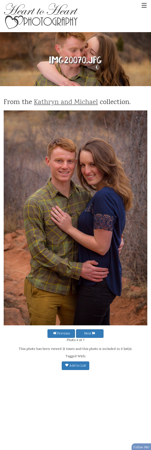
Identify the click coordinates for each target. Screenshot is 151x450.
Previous (61, 333)
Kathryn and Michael (66, 102)
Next (90, 333)
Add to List (75, 365)
